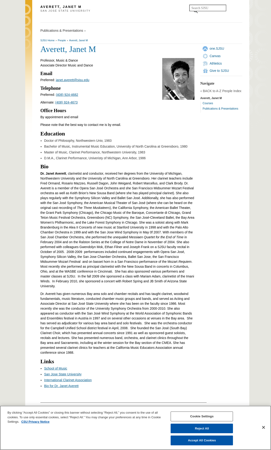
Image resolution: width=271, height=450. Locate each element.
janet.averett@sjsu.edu (72, 80)
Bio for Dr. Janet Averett (61, 386)
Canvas (215, 56)
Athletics (216, 63)
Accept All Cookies (202, 440)
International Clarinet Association (68, 380)
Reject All (202, 428)
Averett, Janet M (78, 40)
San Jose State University (62, 374)
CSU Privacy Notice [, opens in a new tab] (35, 421)
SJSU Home (47, 40)
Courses (208, 103)
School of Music (55, 368)
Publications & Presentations (220, 108)
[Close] (263, 427)
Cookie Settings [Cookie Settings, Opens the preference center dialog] (202, 416)
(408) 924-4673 (66, 102)
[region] (135, 428)
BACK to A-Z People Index (222, 91)
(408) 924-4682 (67, 95)
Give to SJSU (219, 71)
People (62, 40)
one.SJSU (217, 48)
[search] (207, 8)
